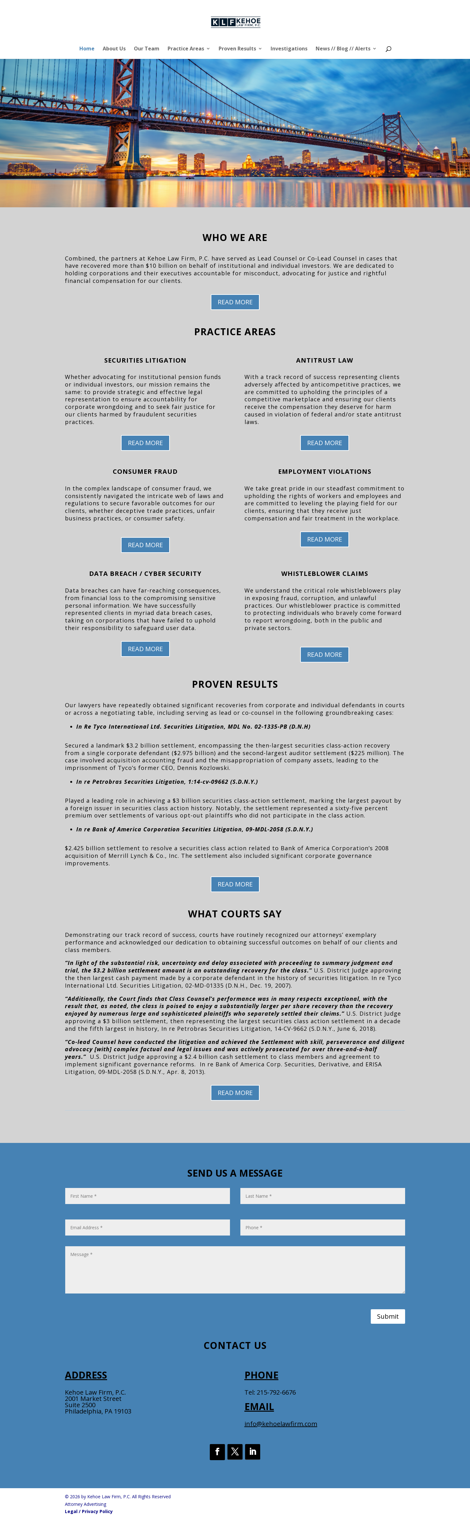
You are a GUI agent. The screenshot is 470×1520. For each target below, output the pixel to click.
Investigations (289, 49)
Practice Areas (186, 49)
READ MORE (235, 302)
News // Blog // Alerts (343, 49)
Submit (388, 1316)
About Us (114, 49)
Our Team (146, 49)
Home (87, 49)
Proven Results (237, 49)
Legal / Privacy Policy (89, 1511)
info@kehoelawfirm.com (280, 1424)
